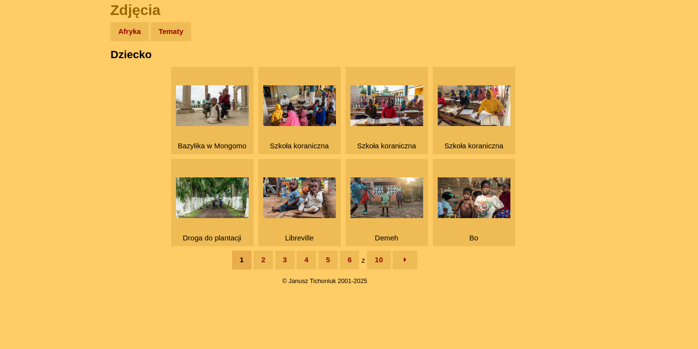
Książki (29, 125)
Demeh (386, 209)
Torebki (29, 200)
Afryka (129, 31)
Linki (25, 181)
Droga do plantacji (212, 209)
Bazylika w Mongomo (212, 117)
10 (379, 259)
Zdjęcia (29, 88)
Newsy (28, 106)
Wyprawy (32, 69)
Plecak (28, 163)
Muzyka (29, 144)
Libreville (299, 209)
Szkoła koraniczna (299, 117)
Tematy (171, 31)
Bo (474, 209)
